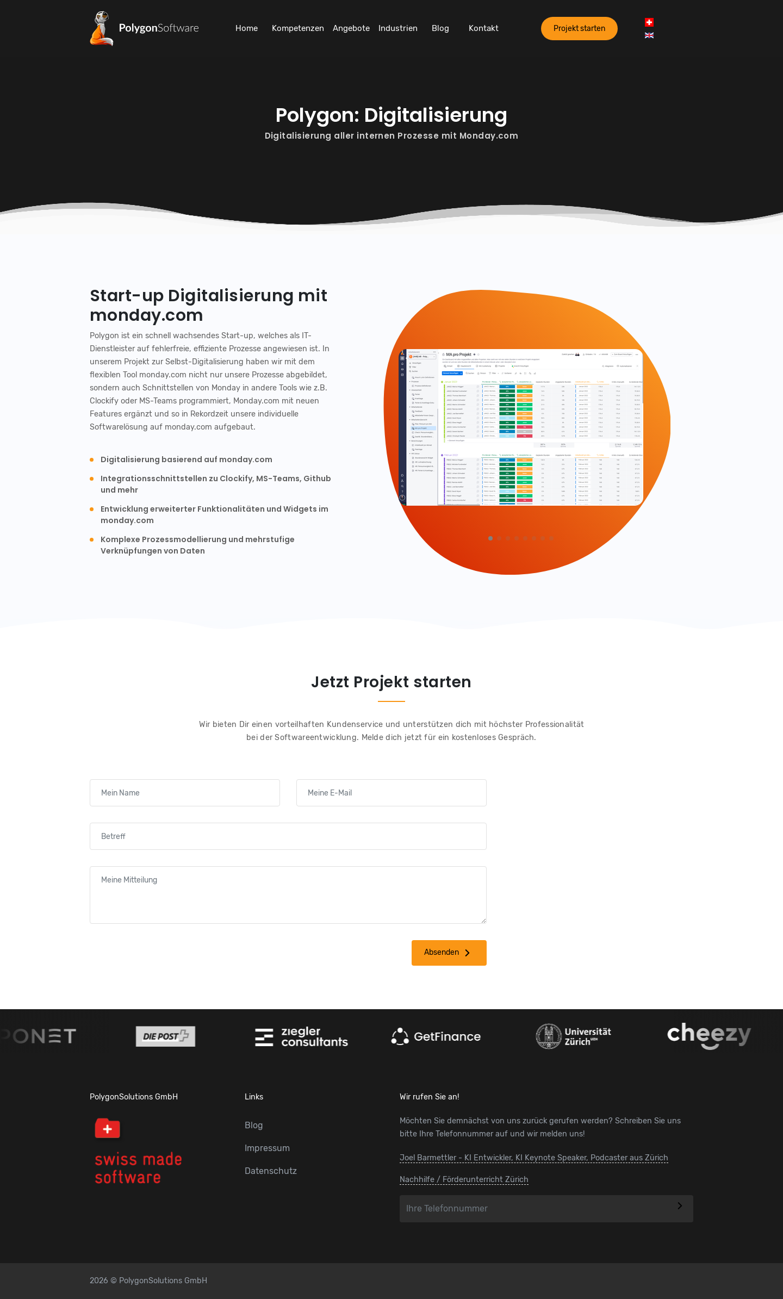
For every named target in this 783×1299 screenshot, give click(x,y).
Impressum (267, 1148)
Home (246, 28)
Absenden (449, 953)
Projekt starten (579, 28)
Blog (440, 28)
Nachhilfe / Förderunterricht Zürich (464, 1179)
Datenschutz (271, 1171)
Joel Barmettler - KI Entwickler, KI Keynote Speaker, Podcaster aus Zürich (534, 1158)
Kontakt (484, 28)
